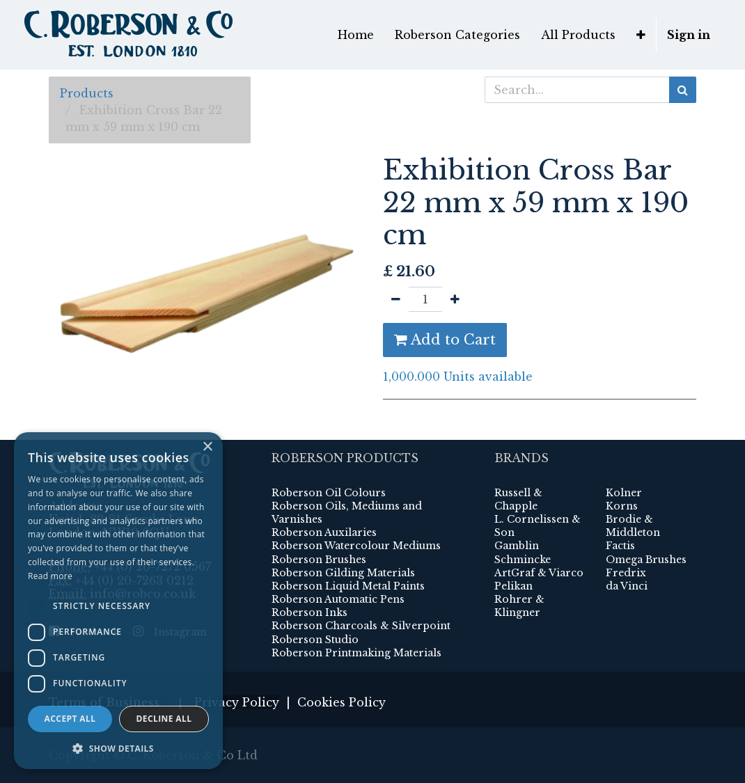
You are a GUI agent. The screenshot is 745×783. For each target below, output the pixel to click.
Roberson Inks (309, 612)
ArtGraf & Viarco (538, 573)
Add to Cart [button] (445, 339)
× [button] (207, 447)
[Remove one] (396, 299)
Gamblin (516, 545)
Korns (622, 506)
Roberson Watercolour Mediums (356, 545)
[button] (641, 35)
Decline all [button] (164, 719)
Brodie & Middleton (633, 526)
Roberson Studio (315, 639)
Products (86, 93)
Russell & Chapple (518, 499)
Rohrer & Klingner (519, 606)
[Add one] (455, 299)
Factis (620, 545)
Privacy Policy (236, 702)
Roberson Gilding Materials (343, 573)
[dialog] (118, 600)
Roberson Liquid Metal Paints (348, 586)
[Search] (682, 90)
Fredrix (626, 573)
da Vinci (627, 586)
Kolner (624, 493)
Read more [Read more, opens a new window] (50, 576)
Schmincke (522, 559)
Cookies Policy (341, 702)
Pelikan (513, 586)
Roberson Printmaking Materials (356, 653)
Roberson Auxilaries (324, 532)
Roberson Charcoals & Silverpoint (361, 625)
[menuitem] (355, 35)
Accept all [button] (70, 719)
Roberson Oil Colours (329, 493)
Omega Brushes (646, 559)
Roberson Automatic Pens (338, 599)
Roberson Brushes (319, 559)
